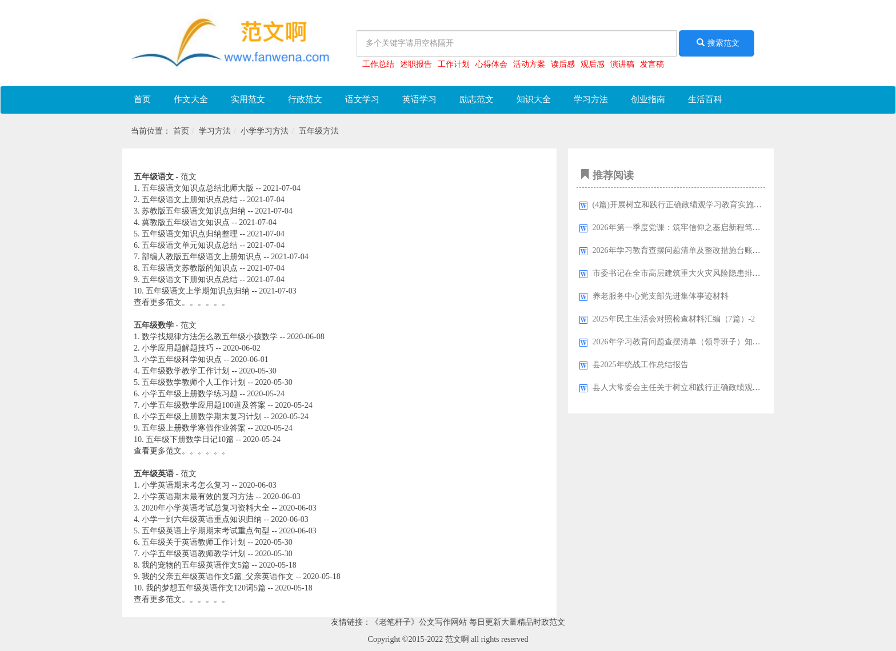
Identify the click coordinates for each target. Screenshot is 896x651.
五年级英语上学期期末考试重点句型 (206, 531)
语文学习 (362, 99)
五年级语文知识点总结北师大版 (198, 188)
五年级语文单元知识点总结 (190, 245)
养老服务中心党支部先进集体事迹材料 (661, 296)
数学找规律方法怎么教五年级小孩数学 (210, 336)
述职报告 (416, 64)
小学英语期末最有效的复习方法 (198, 496)
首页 (142, 99)
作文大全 (191, 99)
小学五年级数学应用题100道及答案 (204, 405)
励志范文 (476, 99)
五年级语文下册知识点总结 (190, 279)
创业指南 (648, 99)
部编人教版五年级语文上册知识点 (202, 256)
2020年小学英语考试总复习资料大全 (206, 508)
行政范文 (305, 99)
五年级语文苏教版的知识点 (190, 268)
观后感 (593, 64)
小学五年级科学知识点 (182, 359)
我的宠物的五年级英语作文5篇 (196, 565)
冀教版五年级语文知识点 (186, 222)
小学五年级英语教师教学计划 (194, 553)
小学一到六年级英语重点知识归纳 (202, 519)
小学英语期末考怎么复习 (186, 485)
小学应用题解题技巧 (178, 348)
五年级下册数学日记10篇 (190, 439)
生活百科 (705, 99)
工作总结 (378, 64)
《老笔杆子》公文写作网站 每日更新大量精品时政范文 (468, 622)
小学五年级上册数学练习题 (190, 393)
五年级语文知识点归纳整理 (190, 234)
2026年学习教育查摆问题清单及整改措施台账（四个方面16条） (705, 250)
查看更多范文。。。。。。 (182, 302)
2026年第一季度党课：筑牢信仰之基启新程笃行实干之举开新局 (705, 227)
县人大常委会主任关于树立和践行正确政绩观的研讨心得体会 (701, 387)
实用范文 (248, 99)
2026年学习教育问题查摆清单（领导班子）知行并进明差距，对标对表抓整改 (729, 341)
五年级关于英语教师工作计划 (194, 542)
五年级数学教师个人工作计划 (194, 382)
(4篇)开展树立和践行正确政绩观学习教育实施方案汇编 (689, 204)
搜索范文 (716, 42)
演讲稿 (622, 64)
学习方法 (591, 99)
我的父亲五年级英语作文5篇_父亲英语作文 (218, 576)
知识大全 (534, 99)
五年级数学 (154, 325)
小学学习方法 (265, 131)
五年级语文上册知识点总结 (190, 199)
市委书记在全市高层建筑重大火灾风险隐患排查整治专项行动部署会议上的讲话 (733, 273)
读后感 (563, 64)
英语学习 (419, 99)
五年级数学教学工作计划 (186, 371)
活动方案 (529, 64)
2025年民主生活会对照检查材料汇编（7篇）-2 (674, 319)
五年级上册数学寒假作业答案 (194, 428)
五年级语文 (154, 176)
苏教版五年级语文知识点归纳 (194, 211)
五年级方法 (319, 131)
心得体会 (491, 64)
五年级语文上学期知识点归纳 (198, 291)
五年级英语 (154, 473)
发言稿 (652, 64)
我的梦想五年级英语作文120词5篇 (206, 588)
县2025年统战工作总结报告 (641, 364)
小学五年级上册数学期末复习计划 (202, 416)
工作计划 (454, 64)
